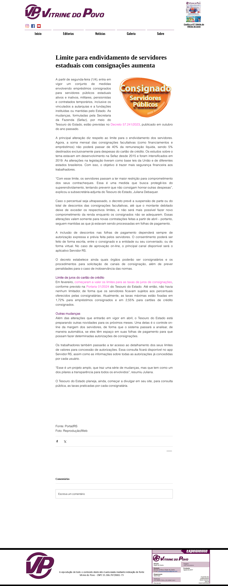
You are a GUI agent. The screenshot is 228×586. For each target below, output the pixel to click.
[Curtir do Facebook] (108, 559)
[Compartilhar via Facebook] (57, 441)
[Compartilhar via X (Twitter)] (64, 441)
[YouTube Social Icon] (39, 26)
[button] (68, 32)
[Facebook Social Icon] (33, 26)
